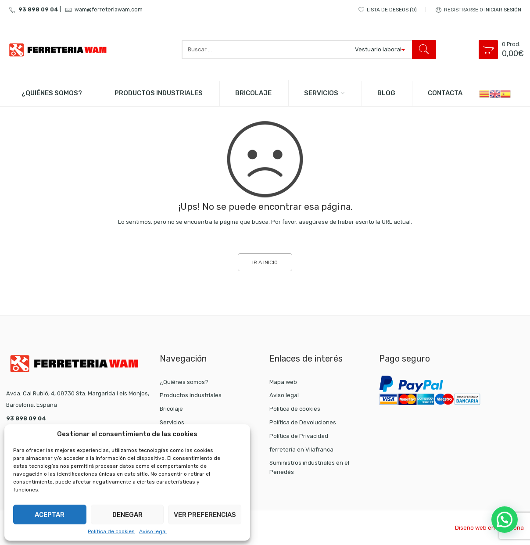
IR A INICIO (265, 262)
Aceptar (49, 515)
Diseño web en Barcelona (489, 527)
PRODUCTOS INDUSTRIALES (159, 93)
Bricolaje (171, 408)
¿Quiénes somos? (51, 93)
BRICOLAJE (253, 93)
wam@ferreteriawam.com (102, 9)
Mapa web (283, 382)
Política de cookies (111, 531)
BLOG (386, 93)
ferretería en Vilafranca (301, 449)
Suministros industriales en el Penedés (309, 467)
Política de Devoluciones (302, 422)
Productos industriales (191, 395)
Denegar (127, 515)
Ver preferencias (205, 515)
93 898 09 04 (32, 9)
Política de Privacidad (298, 436)
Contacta (445, 93)
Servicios (321, 93)
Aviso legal (153, 531)
